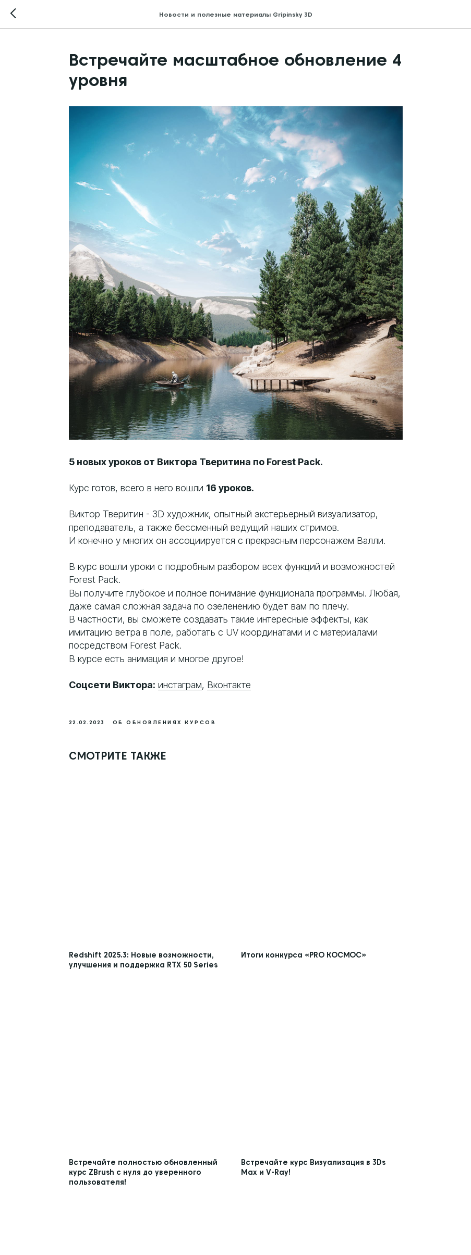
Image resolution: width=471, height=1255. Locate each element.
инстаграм (180, 684)
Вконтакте (229, 684)
